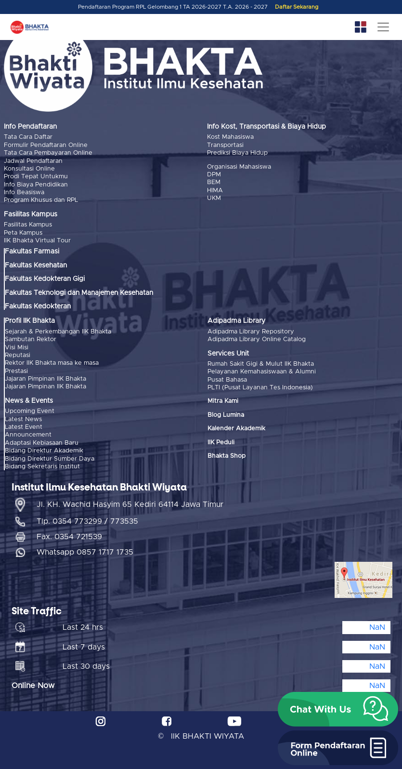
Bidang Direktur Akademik (44, 451)
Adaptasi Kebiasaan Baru (41, 443)
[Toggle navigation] (383, 27)
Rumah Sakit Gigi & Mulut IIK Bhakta (260, 364)
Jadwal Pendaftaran (33, 161)
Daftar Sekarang (296, 7)
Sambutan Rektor (30, 339)
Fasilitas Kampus (28, 225)
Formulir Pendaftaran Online (46, 145)
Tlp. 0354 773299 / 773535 (87, 521)
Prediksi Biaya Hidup (237, 153)
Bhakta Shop (226, 456)
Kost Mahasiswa (230, 137)
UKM (214, 198)
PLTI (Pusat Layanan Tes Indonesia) (260, 387)
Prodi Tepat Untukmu (36, 176)
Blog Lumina (225, 415)
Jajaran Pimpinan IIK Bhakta (45, 379)
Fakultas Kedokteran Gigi (45, 279)
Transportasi (225, 145)
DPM (214, 175)
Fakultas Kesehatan (36, 265)
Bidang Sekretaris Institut (42, 467)
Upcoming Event (29, 411)
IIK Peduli (220, 442)
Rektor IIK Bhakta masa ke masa (52, 363)
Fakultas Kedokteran (38, 306)
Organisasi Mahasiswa (239, 167)
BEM (213, 182)
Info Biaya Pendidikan (36, 185)
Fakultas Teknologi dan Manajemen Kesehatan (79, 293)
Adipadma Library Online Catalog (256, 339)
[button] (338, 709)
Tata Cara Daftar (28, 137)
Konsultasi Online (29, 169)
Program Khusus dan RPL (41, 200)
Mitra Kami (222, 401)
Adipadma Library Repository (250, 332)
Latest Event (23, 427)
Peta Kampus (23, 233)
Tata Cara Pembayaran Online (48, 153)
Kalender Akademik (236, 428)
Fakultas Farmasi (32, 251)
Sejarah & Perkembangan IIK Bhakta (58, 332)
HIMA (215, 190)
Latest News (23, 419)
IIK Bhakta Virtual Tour (37, 241)
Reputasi (17, 355)
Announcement (28, 435)
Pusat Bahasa (227, 380)
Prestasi (16, 371)
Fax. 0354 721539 (69, 537)
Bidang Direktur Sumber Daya (49, 459)
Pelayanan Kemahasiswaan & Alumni (261, 372)
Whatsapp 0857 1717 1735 (85, 552)
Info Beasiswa (24, 192)
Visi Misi (16, 348)
